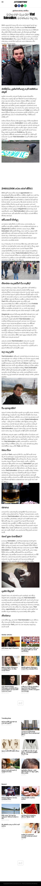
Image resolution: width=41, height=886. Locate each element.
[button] (2, 1)
